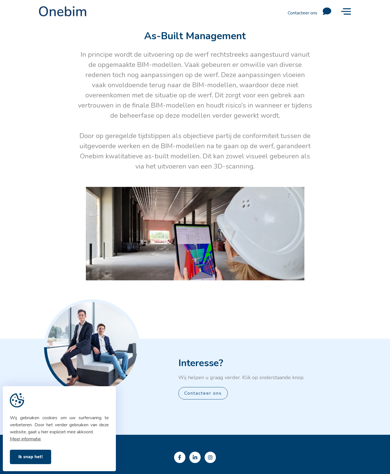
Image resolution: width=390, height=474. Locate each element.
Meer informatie (25, 439)
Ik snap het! (30, 457)
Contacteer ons (311, 11)
